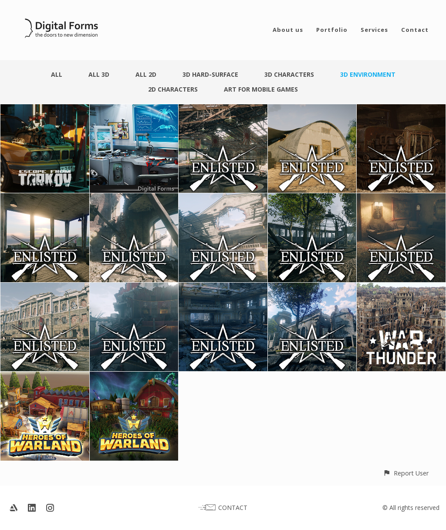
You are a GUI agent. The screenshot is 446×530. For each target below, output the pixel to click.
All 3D (98, 74)
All (56, 74)
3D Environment (367, 74)
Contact (415, 30)
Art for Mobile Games (261, 89)
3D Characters (289, 74)
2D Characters (173, 89)
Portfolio (332, 30)
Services (374, 30)
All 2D (145, 74)
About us (288, 30)
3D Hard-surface (210, 74)
